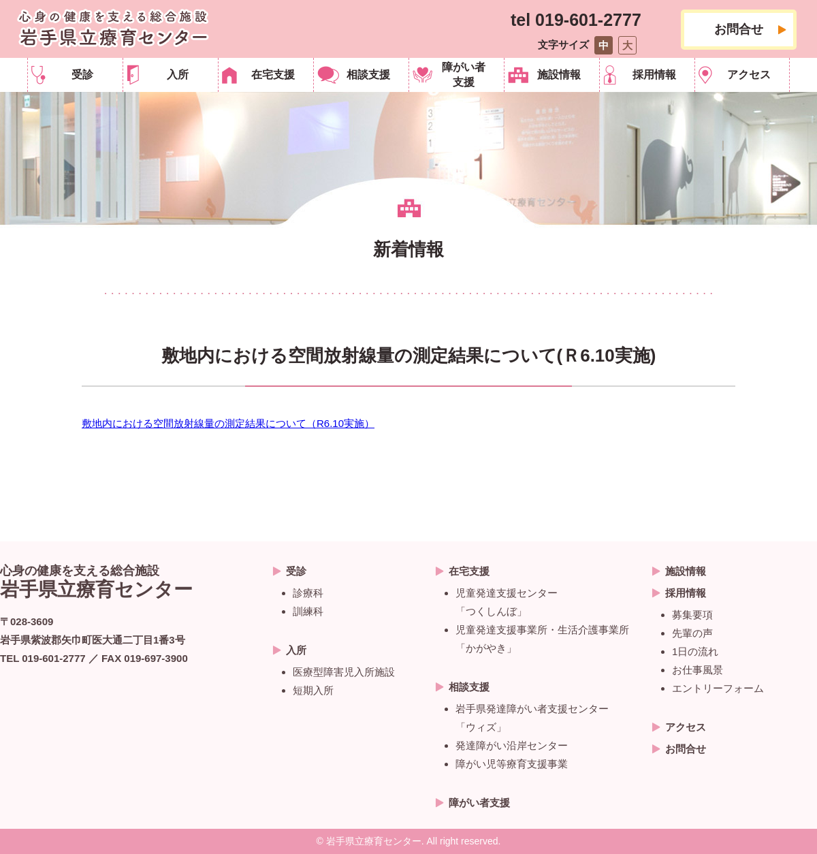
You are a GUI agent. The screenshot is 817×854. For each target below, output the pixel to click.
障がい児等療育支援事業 (511, 764)
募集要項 (692, 614)
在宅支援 (273, 74)
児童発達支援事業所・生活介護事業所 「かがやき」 (542, 639)
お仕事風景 (697, 670)
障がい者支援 (463, 74)
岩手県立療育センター (113, 28)
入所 (178, 74)
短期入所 (313, 690)
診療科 (308, 593)
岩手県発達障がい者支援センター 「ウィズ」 (532, 718)
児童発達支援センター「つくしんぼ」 (506, 602)
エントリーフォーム (718, 688)
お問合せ (738, 29)
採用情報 (654, 74)
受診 (82, 74)
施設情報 (559, 74)
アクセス (749, 74)
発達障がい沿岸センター (511, 745)
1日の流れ (695, 651)
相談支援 (368, 74)
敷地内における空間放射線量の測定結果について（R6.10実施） (228, 423)
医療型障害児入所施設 (344, 672)
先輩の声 (692, 633)
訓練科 (308, 611)
